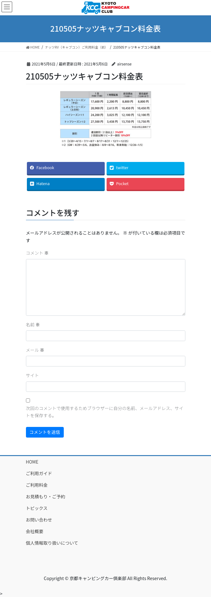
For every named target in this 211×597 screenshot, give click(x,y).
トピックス (37, 508)
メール (35, 350)
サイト (32, 375)
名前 (33, 324)
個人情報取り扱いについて (52, 543)
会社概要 (34, 531)
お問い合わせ (39, 520)
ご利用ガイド (39, 473)
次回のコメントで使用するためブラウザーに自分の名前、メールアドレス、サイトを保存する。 (104, 412)
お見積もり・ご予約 (45, 496)
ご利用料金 (37, 485)
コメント (37, 253)
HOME (32, 462)
